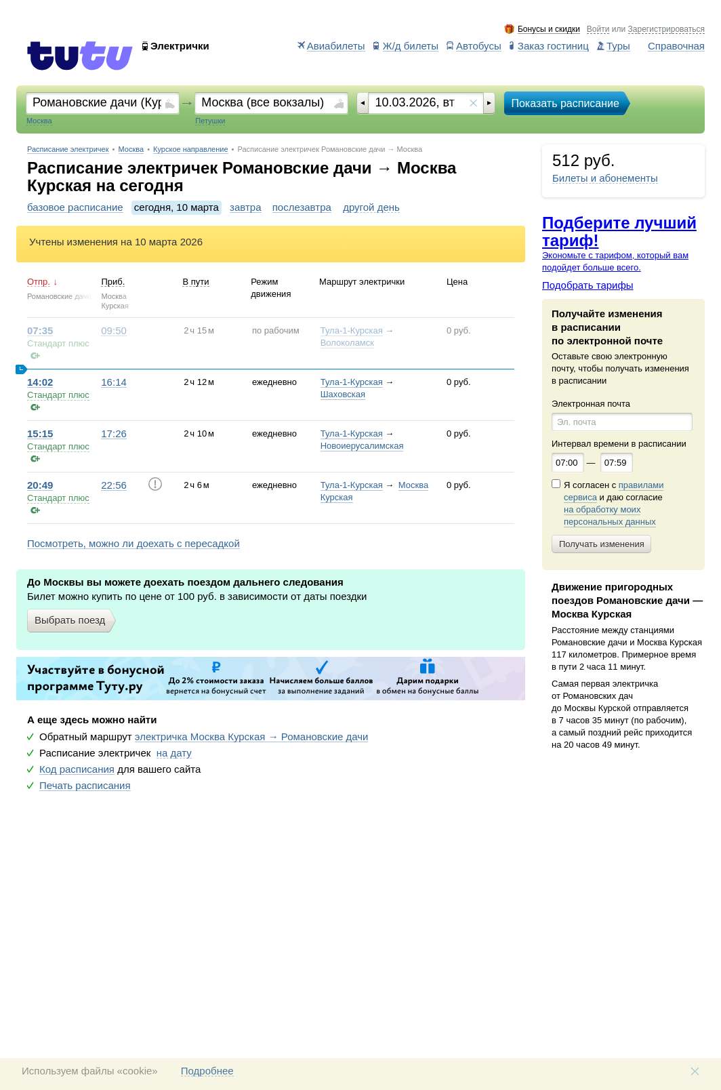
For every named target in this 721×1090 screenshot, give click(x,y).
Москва (131, 149)
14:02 (40, 382)
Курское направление (190, 149)
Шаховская (343, 394)
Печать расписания (85, 785)
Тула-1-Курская (352, 330)
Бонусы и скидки (549, 29)
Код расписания (77, 769)
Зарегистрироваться (666, 29)
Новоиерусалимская (362, 446)
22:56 (114, 485)
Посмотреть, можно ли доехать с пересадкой (133, 543)
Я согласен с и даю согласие (613, 503)
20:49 (40, 485)
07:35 (40, 330)
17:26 (114, 433)
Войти (598, 29)
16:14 (114, 382)
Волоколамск (347, 343)
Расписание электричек (68, 149)
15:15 (40, 433)
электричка (252, 736)
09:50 (114, 330)
